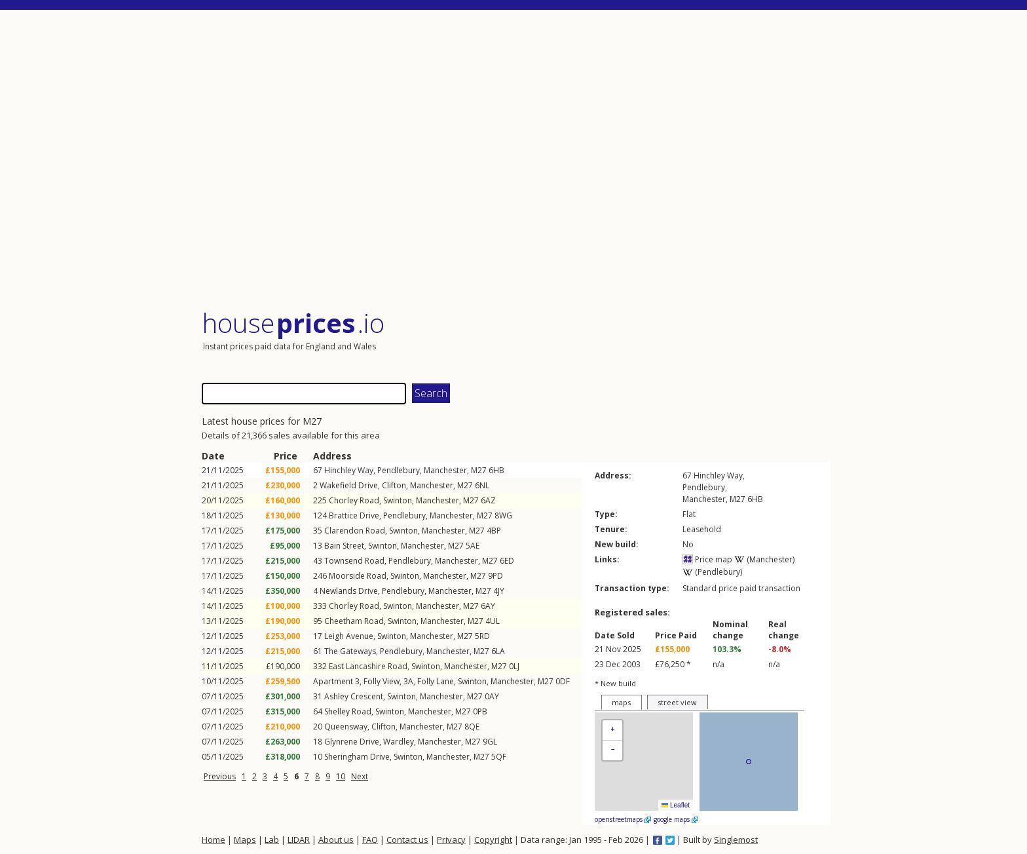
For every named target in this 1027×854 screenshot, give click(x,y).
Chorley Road (354, 500)
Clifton (394, 485)
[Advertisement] (516, 160)
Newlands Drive (349, 590)
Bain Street (344, 545)
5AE (472, 545)
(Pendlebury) (712, 571)
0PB (480, 711)
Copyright (493, 839)
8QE (471, 726)
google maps (676, 819)
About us (336, 839)
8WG (503, 515)
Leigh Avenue (348, 636)
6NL (482, 485)
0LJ (514, 666)
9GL (490, 741)
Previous (220, 776)
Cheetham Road (354, 621)
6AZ (488, 500)
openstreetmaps (623, 819)
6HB (496, 470)
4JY (498, 590)
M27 (479, 470)
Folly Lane (435, 681)
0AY (492, 696)
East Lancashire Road (368, 666)
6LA (498, 651)
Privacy (451, 839)
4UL (492, 621)
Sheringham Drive (357, 756)
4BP (494, 530)
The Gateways (350, 651)
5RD (482, 636)
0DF (562, 681)
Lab (272, 839)
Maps (245, 839)
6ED (507, 560)
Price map (707, 559)
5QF (498, 756)
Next (359, 776)
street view (677, 702)
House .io (293, 323)
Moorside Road (357, 575)
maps (621, 702)
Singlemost (736, 839)
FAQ (370, 839)
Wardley (398, 741)
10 (340, 776)
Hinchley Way (348, 470)
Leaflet (676, 805)
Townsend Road (354, 560)
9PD (495, 575)
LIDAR (299, 839)
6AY (488, 605)
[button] (612, 730)
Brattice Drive (354, 515)
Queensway (345, 726)
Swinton (397, 500)
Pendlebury (398, 470)
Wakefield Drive (349, 485)
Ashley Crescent (353, 696)
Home (213, 839)
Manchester (445, 470)
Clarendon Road (354, 530)
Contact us (407, 839)
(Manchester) (764, 559)
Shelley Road (347, 711)
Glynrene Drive (351, 741)
